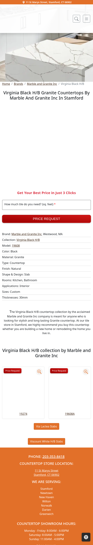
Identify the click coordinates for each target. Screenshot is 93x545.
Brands (18, 117)
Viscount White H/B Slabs (46, 474)
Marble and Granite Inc (42, 117)
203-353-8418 (53, 489)
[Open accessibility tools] (86, 537)
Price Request (46, 252)
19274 (23, 447)
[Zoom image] (39, 404)
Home (6, 117)
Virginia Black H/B (28, 273)
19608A (70, 447)
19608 (16, 279)
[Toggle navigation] (86, 19)
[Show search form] (76, 19)
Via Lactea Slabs (46, 459)
